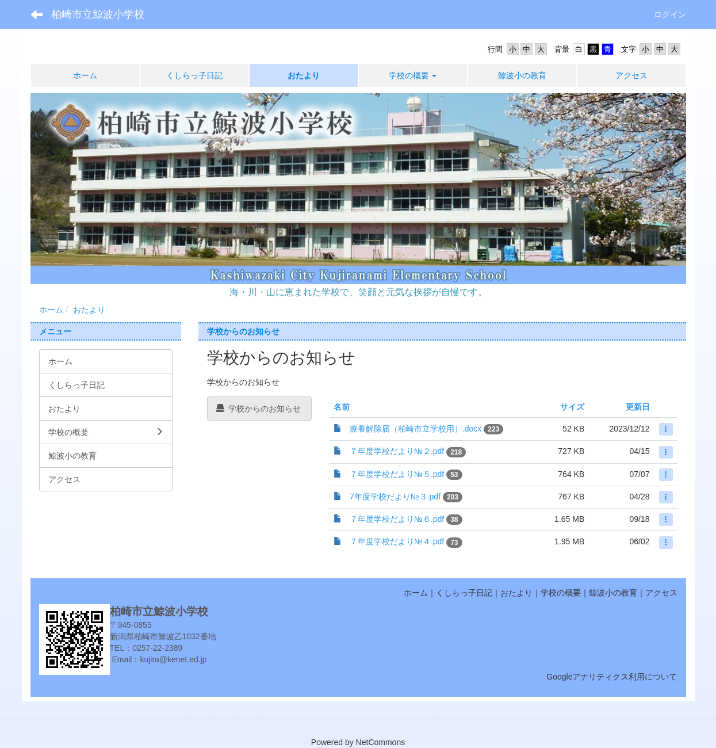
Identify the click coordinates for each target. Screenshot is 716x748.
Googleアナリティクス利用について (611, 676)
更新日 (638, 406)
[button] (413, 75)
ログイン (670, 14)
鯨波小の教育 (613, 592)
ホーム (51, 309)
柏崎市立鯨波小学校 (97, 14)
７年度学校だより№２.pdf (397, 451)
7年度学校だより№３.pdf (395, 496)
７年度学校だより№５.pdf (397, 474)
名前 (342, 406)
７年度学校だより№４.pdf (397, 541)
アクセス (661, 592)
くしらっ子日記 (464, 592)
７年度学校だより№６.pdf (397, 519)
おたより (89, 309)
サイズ (572, 406)
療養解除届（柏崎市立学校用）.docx (415, 428)
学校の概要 (561, 592)
